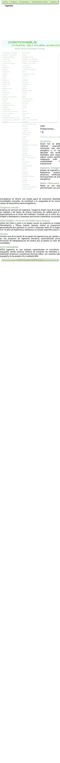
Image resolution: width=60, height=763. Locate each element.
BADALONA (6, 82)
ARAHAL (5, 69)
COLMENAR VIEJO (27, 57)
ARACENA (6, 67)
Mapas (14, 2)
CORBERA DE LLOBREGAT (30, 59)
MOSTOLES (25, 162)
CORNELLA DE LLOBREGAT (30, 61)
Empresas (24, 2)
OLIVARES (25, 172)
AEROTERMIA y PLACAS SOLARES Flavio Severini (25, 220)
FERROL (24, 86)
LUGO (23, 139)
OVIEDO (24, 178)
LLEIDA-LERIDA (26, 132)
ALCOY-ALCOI (7, 61)
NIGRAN (24, 168)
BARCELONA (6, 84)
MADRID (24, 143)
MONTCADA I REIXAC (28, 157)
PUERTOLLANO (26, 189)
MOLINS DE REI (26, 155)
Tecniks (4, 234)
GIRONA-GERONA (27, 99)
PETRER (24, 183)
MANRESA (25, 149)
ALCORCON (6, 59)
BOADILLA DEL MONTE (10, 97)
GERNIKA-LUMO (27, 90)
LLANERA (25, 130)
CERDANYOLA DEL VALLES (11, 118)
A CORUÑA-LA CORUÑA (10, 53)
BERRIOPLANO (7, 88)
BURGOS (5, 99)
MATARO (24, 153)
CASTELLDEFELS (8, 113)
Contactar (40, 260)
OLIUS (24, 170)
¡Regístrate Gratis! (40, 2)
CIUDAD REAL (26, 53)
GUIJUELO (25, 103)
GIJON (24, 95)
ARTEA (5, 74)
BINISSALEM (6, 93)
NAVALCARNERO (27, 166)
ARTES (5, 76)
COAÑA (24, 55)
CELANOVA (6, 116)
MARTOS (24, 151)
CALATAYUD (6, 103)
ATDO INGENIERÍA (9, 247)
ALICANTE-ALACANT (9, 63)
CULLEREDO (26, 65)
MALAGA (24, 147)
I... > (3, 6)
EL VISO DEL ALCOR (28, 74)
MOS (23, 159)
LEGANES (25, 128)
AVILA (4, 78)
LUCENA (24, 136)
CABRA (5, 101)
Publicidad (34, 260)
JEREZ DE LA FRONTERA (29, 120)
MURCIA (24, 164)
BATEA (5, 86)
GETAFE (24, 93)
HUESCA (24, 107)
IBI (23, 109)
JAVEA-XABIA (26, 118)
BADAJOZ (6, 80)
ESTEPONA (25, 84)
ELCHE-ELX (25, 76)
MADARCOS (25, 141)
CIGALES (5, 122)
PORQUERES (26, 185)
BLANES (5, 95)
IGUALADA (25, 113)
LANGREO (25, 122)
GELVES (24, 88)
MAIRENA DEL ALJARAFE (30, 145)
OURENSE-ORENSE (28, 176)
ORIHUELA (25, 174)
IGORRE (24, 111)
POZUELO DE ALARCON (29, 187)
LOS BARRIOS (26, 134)
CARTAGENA (7, 109)
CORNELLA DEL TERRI (29, 63)
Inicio (5, 2)
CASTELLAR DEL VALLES (10, 111)
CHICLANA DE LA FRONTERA (12, 120)
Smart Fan (45, 141)
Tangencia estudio (9, 207)
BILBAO (5, 90)
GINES (24, 97)
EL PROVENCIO (26, 67)
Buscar (54, 2)
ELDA (23, 78)
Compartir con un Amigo (23, 260)
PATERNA (25, 180)
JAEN (23, 116)
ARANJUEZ (6, 72)
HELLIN (24, 105)
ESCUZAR (25, 82)
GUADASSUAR (26, 101)
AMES (4, 65)
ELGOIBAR (25, 80)
